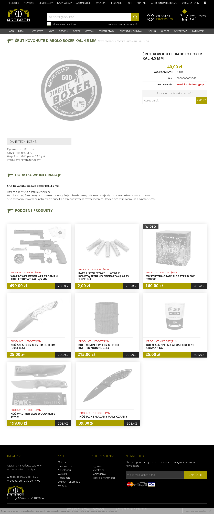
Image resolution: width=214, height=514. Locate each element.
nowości (29, 2)
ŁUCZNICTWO (36, 31)
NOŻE (51, 31)
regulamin (116, 2)
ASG (11, 31)
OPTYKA (89, 31)
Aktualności (64, 470)
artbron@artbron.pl (164, 2)
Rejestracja (98, 470)
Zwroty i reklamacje (69, 481)
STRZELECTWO (106, 31)
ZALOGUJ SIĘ (163, 16)
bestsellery (46, 2)
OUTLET (165, 31)
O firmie (62, 462)
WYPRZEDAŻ (180, 31)
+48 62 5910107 (190, 2)
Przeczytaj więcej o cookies (195, 511)
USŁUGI (152, 31)
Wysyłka (62, 473)
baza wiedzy (64, 2)
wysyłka (100, 2)
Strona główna (104, 41)
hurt (129, 2)
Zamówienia (99, 473)
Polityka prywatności (103, 477)
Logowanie (98, 466)
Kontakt (62, 485)
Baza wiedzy (65, 466)
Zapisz (201, 100)
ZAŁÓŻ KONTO (164, 19)
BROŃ (21, 31)
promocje (13, 2)
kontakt (142, 2)
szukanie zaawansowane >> (123, 23)
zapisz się (195, 475)
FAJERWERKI (198, 31)
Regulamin (64, 477)
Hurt (94, 462)
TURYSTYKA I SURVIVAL (131, 31)
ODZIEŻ (76, 31)
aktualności (83, 2)
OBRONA (63, 31)
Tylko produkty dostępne (62, 24)
